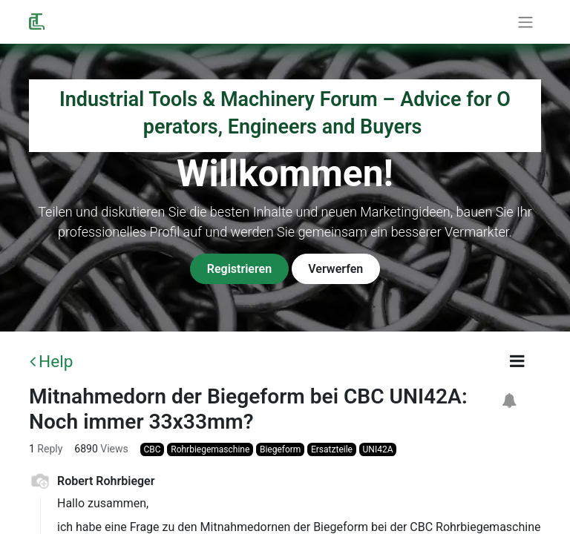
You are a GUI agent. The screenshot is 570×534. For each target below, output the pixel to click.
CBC (152, 449)
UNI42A (378, 449)
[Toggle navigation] (525, 22)
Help (51, 362)
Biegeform (280, 449)
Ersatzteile (332, 449)
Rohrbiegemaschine (210, 449)
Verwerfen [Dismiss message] (335, 269)
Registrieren (239, 269)
